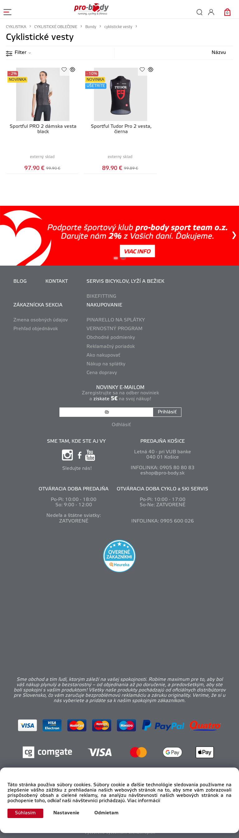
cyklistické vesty (118, 27)
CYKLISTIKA (16, 27)
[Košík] (227, 12)
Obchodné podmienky (111, 337)
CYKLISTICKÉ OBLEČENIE (55, 27)
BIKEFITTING (101, 296)
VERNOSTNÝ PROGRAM (115, 329)
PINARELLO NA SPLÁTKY (116, 320)
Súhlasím (25, 813)
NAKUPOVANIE (104, 305)
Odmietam (106, 813)
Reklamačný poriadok (111, 346)
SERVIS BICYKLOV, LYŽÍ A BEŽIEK (125, 281)
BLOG (20, 281)
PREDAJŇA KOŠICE (162, 441)
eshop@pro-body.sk (162, 473)
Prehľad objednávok (35, 329)
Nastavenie (66, 813)
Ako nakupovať (103, 355)
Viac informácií (143, 801)
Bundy (90, 27)
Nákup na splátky (106, 364)
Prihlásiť (167, 412)
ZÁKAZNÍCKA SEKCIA (38, 305)
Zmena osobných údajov (40, 320)
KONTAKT (56, 281)
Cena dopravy (102, 373)
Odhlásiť (121, 425)
